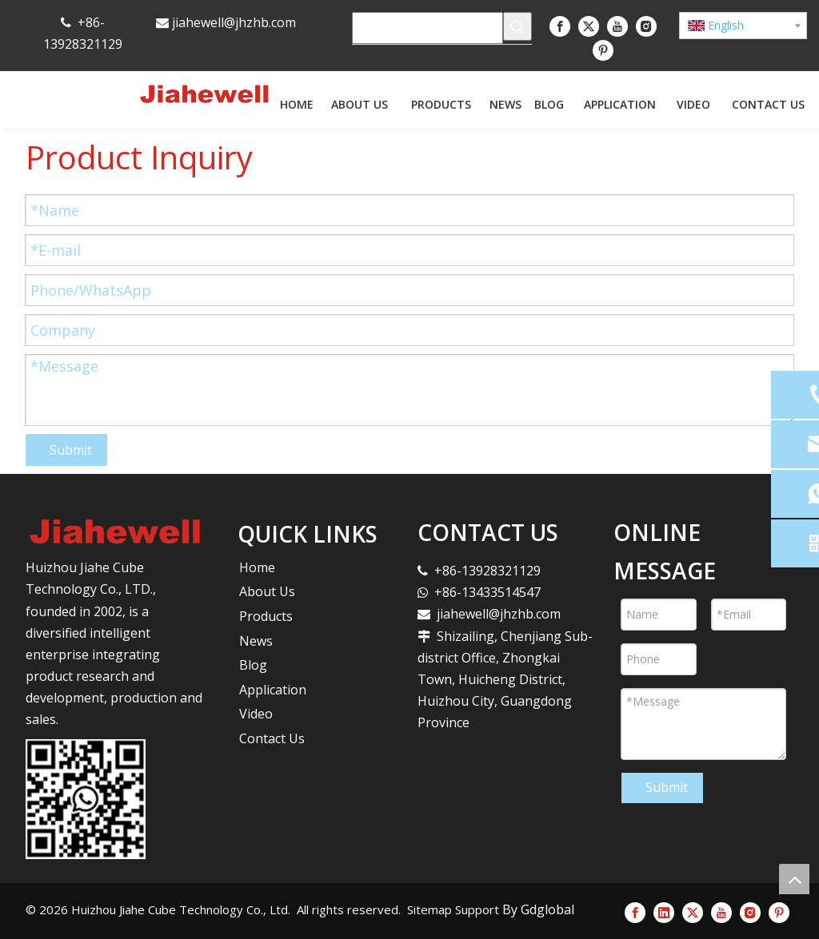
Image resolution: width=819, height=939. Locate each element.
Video (256, 713)
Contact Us (272, 738)
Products (266, 616)
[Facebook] (559, 25)
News (256, 641)
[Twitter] (588, 25)
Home (257, 567)
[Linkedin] (663, 912)
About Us (267, 591)
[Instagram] (646, 25)
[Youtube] (617, 25)
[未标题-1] (86, 799)
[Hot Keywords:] (517, 26)
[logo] (116, 531)
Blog (253, 665)
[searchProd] (427, 28)
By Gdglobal (538, 909)
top (794, 879)
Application (272, 689)
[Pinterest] (603, 50)
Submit (71, 450)
